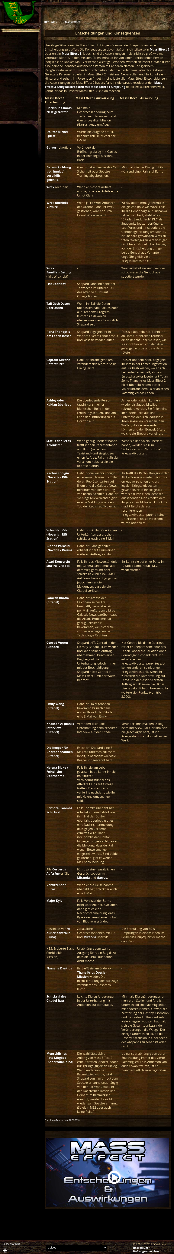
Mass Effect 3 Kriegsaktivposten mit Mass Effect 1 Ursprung (103, 85)
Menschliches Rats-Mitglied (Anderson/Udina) (60, 1057)
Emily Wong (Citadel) (55, 706)
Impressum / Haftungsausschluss (146, 1249)
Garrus (52, 147)
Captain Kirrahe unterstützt (58, 362)
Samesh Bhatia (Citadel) (58, 600)
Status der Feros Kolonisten (59, 443)
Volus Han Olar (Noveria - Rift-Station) (58, 534)
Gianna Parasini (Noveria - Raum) (59, 548)
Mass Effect (72, 22)
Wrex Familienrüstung (59, 270)
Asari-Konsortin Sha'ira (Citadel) (58, 563)
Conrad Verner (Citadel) (57, 645)
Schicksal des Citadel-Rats (56, 998)
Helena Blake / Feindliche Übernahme (57, 771)
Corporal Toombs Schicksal (59, 810)
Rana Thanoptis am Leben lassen (59, 334)
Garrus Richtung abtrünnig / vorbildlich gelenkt (59, 173)
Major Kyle (55, 901)
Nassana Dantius (59, 968)
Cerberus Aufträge (56, 871)
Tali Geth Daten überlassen (58, 306)
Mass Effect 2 (159, 49)
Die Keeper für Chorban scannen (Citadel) (60, 752)
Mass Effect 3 (71, 53)
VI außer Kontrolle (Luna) (58, 933)
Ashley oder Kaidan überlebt (59, 402)
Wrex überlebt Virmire (57, 205)
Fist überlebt (56, 284)
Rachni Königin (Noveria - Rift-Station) (58, 477)
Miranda (83, 878)
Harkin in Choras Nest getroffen (59, 110)
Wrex (50, 187)
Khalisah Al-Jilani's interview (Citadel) (60, 728)
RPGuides (50, 22)
